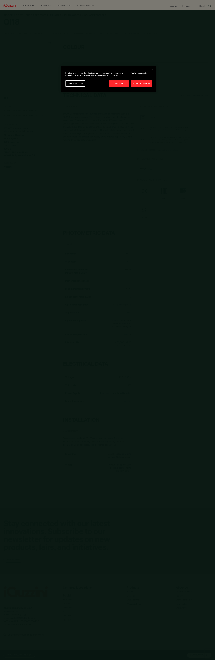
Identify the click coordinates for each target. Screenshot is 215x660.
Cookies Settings (75, 83)
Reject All (119, 83)
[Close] (152, 69)
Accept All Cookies (141, 83)
